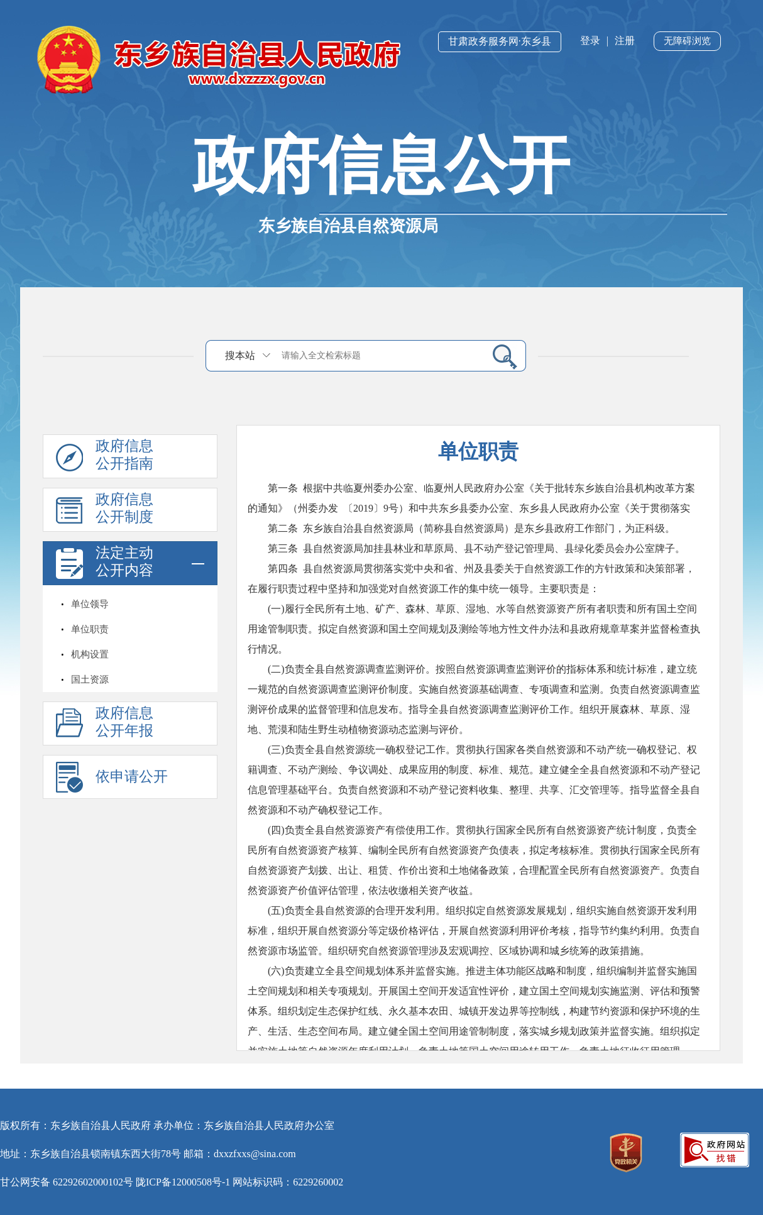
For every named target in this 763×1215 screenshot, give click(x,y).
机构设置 (90, 654)
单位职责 (90, 629)
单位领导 (90, 604)
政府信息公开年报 (124, 722)
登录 (590, 40)
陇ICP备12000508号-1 (183, 1182)
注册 (625, 40)
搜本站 (240, 355)
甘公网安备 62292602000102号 (66, 1182)
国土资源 (90, 679)
